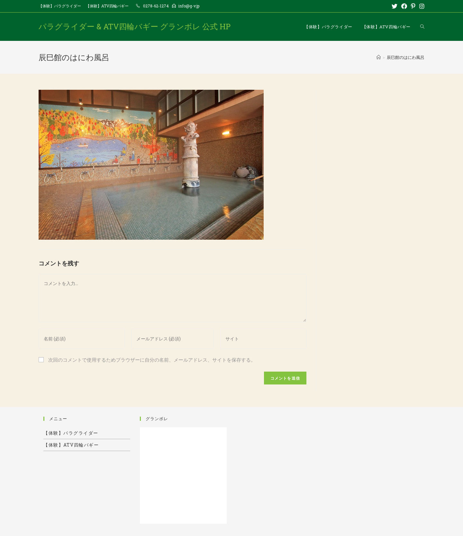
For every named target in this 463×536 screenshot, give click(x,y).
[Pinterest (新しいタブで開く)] (413, 6)
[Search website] (422, 27)
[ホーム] (379, 57)
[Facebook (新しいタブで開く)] (404, 6)
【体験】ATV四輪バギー (107, 5)
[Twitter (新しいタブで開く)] (394, 6)
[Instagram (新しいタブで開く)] (420, 6)
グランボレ (157, 418)
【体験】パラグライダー (60, 5)
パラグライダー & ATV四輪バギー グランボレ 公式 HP (135, 26)
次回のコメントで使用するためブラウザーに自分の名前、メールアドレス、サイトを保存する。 (152, 359)
